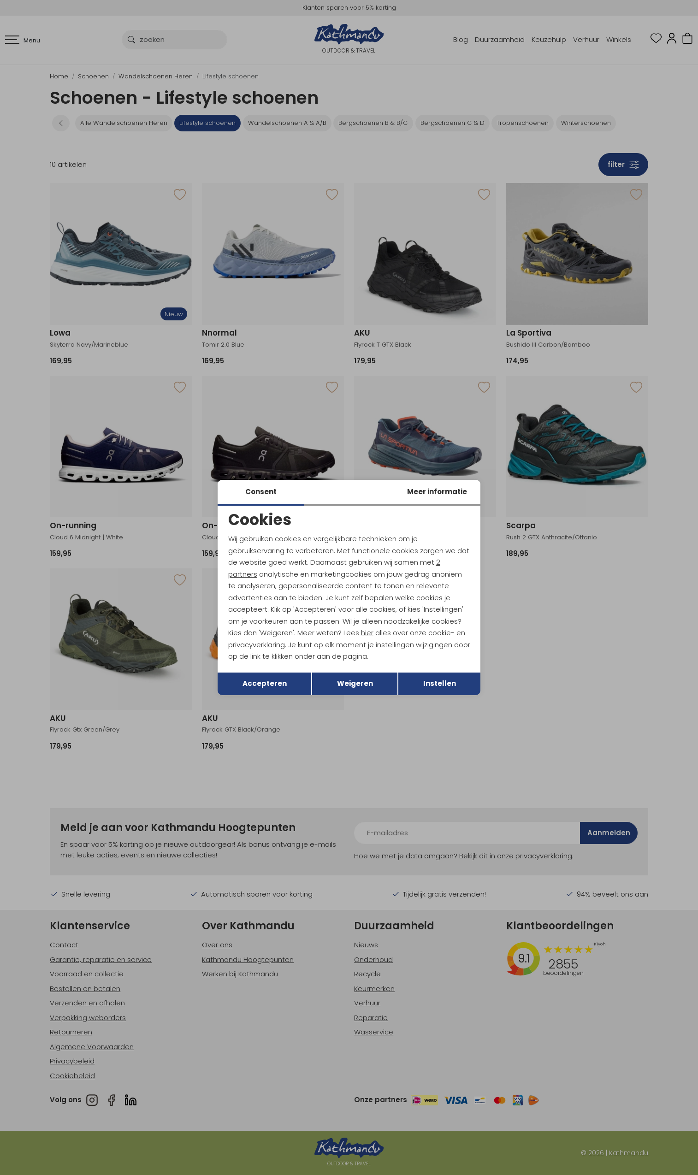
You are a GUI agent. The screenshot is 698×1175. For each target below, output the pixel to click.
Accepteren (265, 683)
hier (367, 633)
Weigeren (355, 683)
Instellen (439, 683)
